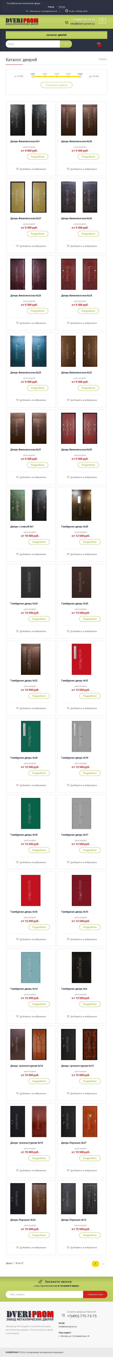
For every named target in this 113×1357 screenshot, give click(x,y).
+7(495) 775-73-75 (84, 19)
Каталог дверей (56, 34)
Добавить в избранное (32, 168)
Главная (102, 59)
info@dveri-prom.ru (82, 23)
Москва (62, 7)
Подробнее (37, 156)
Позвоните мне (95, 1294)
